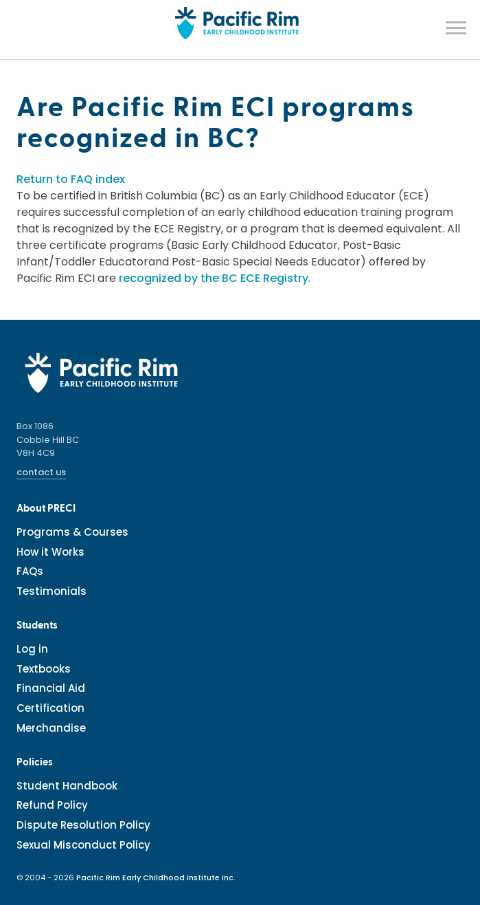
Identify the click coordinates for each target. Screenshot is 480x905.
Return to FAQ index (70, 179)
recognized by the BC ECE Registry (213, 278)
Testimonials (51, 591)
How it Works (50, 552)
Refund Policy (52, 805)
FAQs (29, 571)
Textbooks (43, 669)
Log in (32, 649)
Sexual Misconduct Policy (83, 845)
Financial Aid (50, 688)
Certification (50, 708)
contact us (41, 472)
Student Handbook (66, 785)
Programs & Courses (72, 532)
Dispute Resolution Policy (83, 825)
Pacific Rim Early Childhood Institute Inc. (156, 877)
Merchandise (51, 728)
